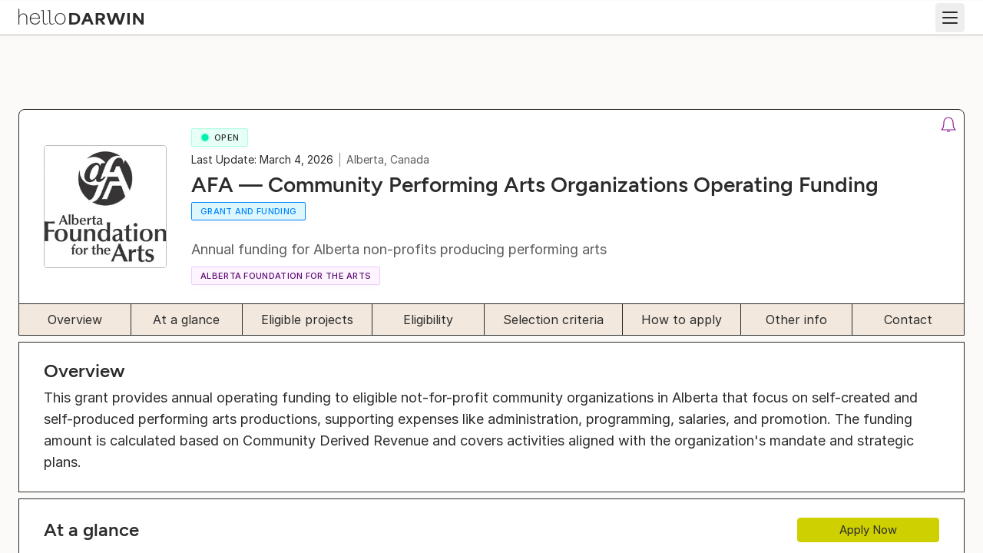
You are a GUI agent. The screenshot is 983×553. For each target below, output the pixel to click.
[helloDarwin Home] (93, 16)
